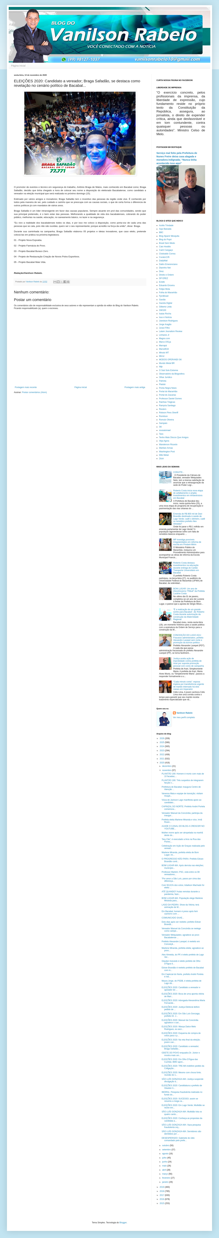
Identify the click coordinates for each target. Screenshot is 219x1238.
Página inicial (18, 65)
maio (164, 1166)
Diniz (161, 271)
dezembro (167, 766)
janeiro (165, 1182)
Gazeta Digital (165, 303)
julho (164, 1158)
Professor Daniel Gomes (170, 398)
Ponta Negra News (168, 388)
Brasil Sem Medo (167, 243)
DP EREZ (163, 278)
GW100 (162, 310)
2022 (162, 754)
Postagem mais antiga (134, 387)
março (165, 1174)
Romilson (163, 416)
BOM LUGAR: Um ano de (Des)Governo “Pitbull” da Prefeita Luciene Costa (189, 591)
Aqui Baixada (165, 229)
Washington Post (167, 451)
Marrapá (163, 345)
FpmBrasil (163, 296)
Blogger (123, 1222)
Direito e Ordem (166, 275)
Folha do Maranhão (168, 292)
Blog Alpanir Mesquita (169, 236)
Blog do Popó (165, 239)
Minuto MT (164, 352)
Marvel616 (164, 349)
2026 (162, 738)
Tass (161, 434)
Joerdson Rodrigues (168, 321)
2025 (162, 742)
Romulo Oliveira (166, 420)
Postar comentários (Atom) (34, 392)
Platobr (162, 384)
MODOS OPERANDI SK (170, 359)
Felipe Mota (164, 289)
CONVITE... (178, 472)
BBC (161, 232)
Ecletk (162, 282)
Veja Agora (164, 441)
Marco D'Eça (165, 342)
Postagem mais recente (26, 387)
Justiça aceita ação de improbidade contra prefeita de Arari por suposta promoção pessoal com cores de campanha (188, 662)
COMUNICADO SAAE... (173, 918)
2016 (162, 1199)
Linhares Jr (164, 335)
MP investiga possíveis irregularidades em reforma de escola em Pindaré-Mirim (187, 542)
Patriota (162, 381)
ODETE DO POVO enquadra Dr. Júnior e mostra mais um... (181, 1054)
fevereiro (166, 1178)
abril (164, 1170)
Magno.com (164, 338)
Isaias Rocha (165, 313)
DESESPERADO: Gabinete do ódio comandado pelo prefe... (178, 1139)
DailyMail (163, 260)
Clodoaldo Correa (167, 253)
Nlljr (161, 366)
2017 (162, 1195)
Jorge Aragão (165, 324)
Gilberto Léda (165, 307)
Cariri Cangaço (166, 250)
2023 (162, 750)
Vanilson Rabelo (184, 713)
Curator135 (164, 257)
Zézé (161, 458)
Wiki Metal (164, 455)
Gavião (162, 299)
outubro (166, 1145)
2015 (162, 1203)
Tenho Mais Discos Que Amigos (173, 437)
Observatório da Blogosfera (171, 374)
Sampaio (163, 423)
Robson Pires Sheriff (168, 412)
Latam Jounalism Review (170, 331)
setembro (166, 1149)
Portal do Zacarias (167, 395)
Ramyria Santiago (167, 405)
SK (160, 427)
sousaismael (165, 430)
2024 (162, 746)
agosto (165, 1153)
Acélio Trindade (166, 225)
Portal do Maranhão (168, 391)
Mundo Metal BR (167, 363)
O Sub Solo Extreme (168, 370)
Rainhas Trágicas (167, 402)
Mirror (161, 356)
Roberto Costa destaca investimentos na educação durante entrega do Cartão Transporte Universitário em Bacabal (186, 568)
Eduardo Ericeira (167, 285)
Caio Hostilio (165, 246)
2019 (162, 1187)
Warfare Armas (166, 448)
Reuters (162, 409)
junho (165, 1162)
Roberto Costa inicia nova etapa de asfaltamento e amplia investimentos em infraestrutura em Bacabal (188, 494)
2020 (162, 762)
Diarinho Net (165, 268)
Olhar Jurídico (165, 377)
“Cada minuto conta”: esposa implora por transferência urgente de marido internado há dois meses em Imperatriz (188, 685)
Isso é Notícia (165, 317)
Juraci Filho (164, 328)
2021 (162, 758)
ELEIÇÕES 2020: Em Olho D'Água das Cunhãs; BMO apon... (180, 1060)
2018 (162, 1191)
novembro (167, 770)
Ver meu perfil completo (184, 717)
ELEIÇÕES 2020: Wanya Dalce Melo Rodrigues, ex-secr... (179, 1027)
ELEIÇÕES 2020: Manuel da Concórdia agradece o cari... (180, 1021)
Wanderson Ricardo (168, 444)
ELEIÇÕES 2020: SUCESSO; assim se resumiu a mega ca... (180, 1099)
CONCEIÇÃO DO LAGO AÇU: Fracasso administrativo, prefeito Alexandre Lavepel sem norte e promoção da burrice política (188, 639)
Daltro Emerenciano (168, 264)
